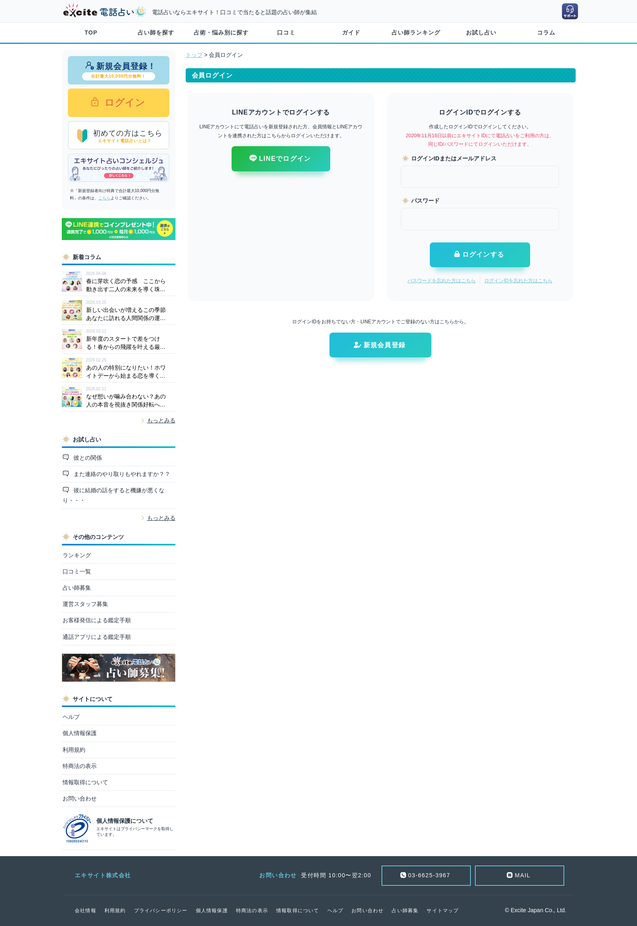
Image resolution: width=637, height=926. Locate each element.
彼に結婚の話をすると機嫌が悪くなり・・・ (114, 495)
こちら (104, 198)
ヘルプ (71, 717)
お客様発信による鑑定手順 (97, 620)
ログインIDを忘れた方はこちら (518, 280)
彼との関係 (87, 457)
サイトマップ (443, 910)
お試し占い (481, 32)
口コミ (286, 32)
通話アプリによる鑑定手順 (97, 637)
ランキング (77, 555)
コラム (546, 32)
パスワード (425, 200)
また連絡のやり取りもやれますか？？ (121, 474)
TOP (91, 32)
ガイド (351, 32)
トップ (194, 55)
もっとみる (161, 420)
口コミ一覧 (77, 571)
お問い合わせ (80, 798)
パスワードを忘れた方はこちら (441, 280)
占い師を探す (156, 32)
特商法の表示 (80, 766)
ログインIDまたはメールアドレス (453, 158)
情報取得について (85, 782)
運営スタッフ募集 (85, 604)
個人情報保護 (80, 733)
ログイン (123, 102)
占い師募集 (77, 587)
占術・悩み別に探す (221, 32)
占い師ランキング (416, 32)
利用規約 (74, 749)
